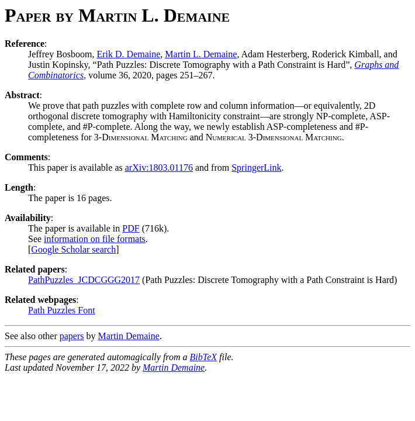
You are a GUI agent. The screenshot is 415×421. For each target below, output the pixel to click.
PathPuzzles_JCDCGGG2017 (84, 280)
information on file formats (95, 239)
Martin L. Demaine (201, 54)
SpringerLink (256, 167)
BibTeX (203, 357)
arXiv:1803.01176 (159, 167)
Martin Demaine (129, 336)
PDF (130, 228)
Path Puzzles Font (61, 310)
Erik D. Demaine (128, 54)
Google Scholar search (73, 249)
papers (72, 336)
